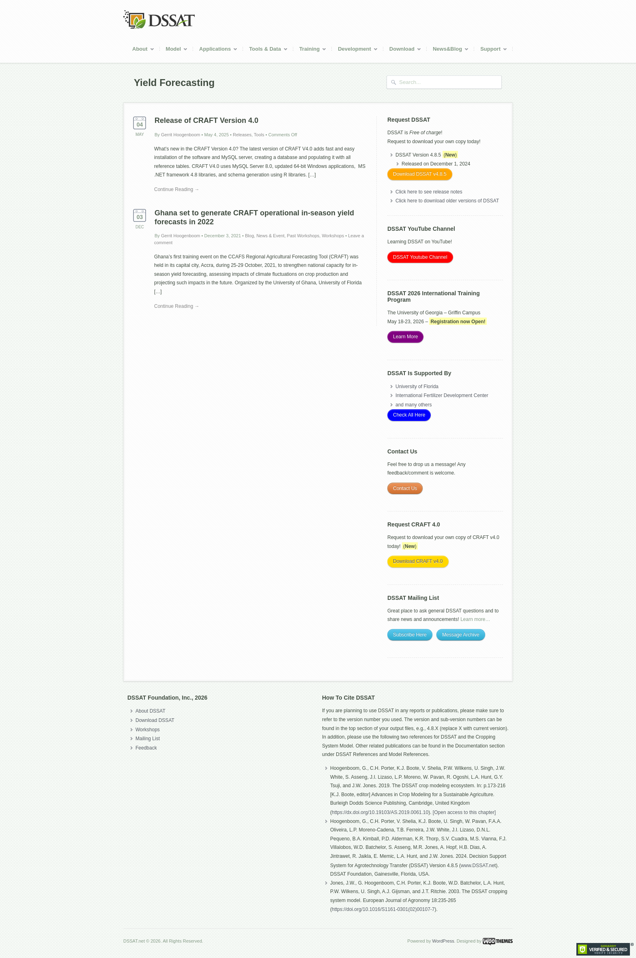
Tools (259, 134)
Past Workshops (303, 235)
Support (490, 50)
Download (402, 50)
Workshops (333, 235)
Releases (242, 134)
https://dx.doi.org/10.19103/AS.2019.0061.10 (380, 812)
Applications (215, 50)
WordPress (443, 941)
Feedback (146, 748)
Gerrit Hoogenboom (180, 134)
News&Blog (448, 50)
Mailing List (147, 738)
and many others (413, 405)
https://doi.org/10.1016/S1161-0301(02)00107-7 (383, 909)
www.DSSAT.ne (477, 865)
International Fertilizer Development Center (441, 395)
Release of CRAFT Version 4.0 (206, 120)
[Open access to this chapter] (464, 812)
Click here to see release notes (428, 192)
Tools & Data (265, 50)
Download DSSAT (154, 720)
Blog (249, 235)
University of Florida (416, 386)
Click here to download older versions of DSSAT (447, 201)
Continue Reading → (176, 189)
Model (174, 50)
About (140, 50)
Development (355, 50)
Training (310, 50)
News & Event (270, 235)
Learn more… (475, 619)
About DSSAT (150, 711)
